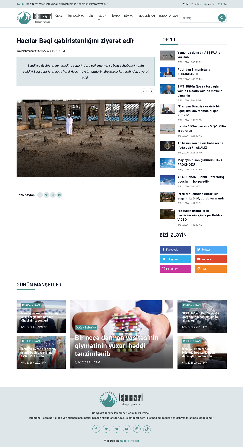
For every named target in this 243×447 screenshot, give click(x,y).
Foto (224, 4)
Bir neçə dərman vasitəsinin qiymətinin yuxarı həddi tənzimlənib (117, 346)
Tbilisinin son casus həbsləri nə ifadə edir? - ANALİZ (200, 145)
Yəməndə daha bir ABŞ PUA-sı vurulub (199, 55)
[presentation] (144, 91)
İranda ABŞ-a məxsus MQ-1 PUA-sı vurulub (201, 128)
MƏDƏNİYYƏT (147, 15)
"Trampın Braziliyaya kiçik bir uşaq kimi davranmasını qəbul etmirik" (199, 110)
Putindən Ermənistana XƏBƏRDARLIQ (193, 72)
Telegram (172, 259)
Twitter (206, 249)
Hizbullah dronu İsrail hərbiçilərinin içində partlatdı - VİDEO (199, 215)
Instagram (172, 268)
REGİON (101, 17)
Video (211, 4)
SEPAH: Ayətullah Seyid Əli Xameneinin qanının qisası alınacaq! (200, 317)
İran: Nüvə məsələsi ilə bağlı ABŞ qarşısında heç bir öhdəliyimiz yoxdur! (67, 3)
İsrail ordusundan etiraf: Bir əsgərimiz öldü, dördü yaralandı (200, 196)
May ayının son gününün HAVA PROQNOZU (199, 162)
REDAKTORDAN (168, 15)
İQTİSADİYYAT (76, 15)
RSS (204, 268)
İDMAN (116, 15)
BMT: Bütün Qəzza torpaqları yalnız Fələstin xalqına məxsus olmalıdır (199, 91)
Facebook (172, 249)
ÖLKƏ (58, 17)
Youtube (207, 259)
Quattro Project (129, 440)
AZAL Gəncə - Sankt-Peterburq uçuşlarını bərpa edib (200, 179)
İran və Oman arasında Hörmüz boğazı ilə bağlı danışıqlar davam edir (198, 352)
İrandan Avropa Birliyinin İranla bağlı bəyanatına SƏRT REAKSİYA (38, 352)
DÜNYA (128, 17)
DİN (91, 15)
